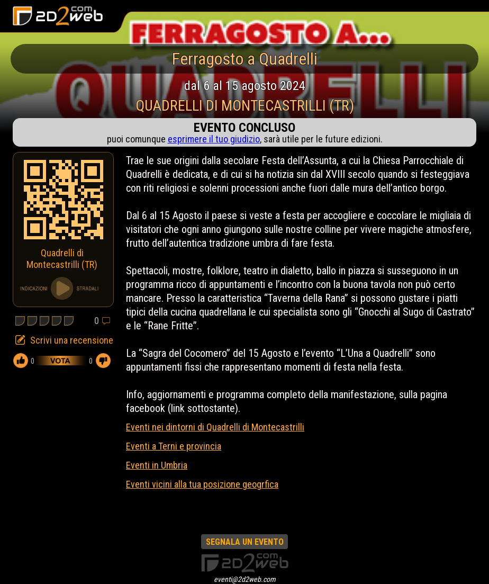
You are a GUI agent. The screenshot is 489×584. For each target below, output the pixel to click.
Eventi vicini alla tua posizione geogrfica (202, 484)
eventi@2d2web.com (245, 579)
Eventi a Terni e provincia (173, 446)
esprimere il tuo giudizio (214, 139)
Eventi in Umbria (156, 465)
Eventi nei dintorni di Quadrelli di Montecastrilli (215, 427)
